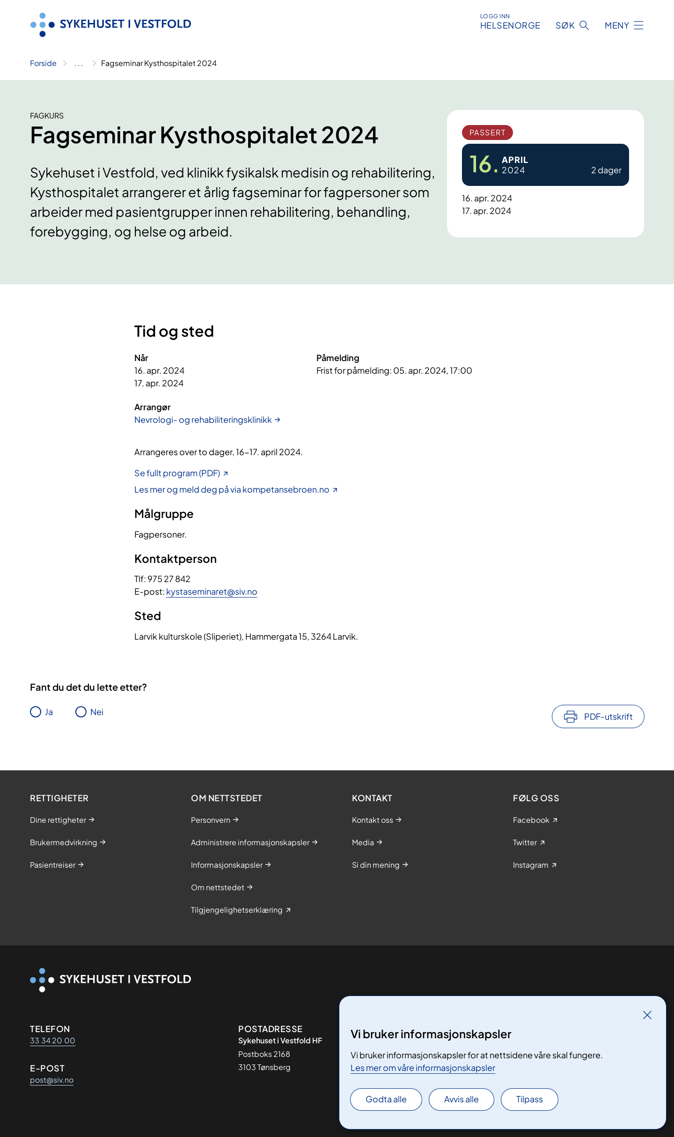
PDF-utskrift (608, 716)
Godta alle (386, 1098)
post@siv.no (51, 1080)
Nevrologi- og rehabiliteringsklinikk (203, 419)
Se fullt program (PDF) (177, 472)
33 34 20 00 (52, 1040)
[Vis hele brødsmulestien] (79, 63)
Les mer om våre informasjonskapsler (423, 1067)
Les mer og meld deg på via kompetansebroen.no (232, 489)
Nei (96, 711)
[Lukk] (647, 1014)
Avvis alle (461, 1098)
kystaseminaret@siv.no (211, 591)
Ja (49, 711)
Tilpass (529, 1098)
